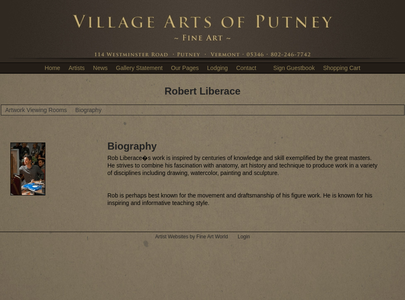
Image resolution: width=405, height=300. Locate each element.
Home (52, 68)
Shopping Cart (341, 68)
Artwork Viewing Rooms (36, 110)
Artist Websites (172, 237)
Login (244, 237)
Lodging (217, 68)
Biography (88, 110)
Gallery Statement (139, 68)
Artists (77, 68)
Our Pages (185, 68)
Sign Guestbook (294, 68)
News (100, 68)
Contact (246, 68)
